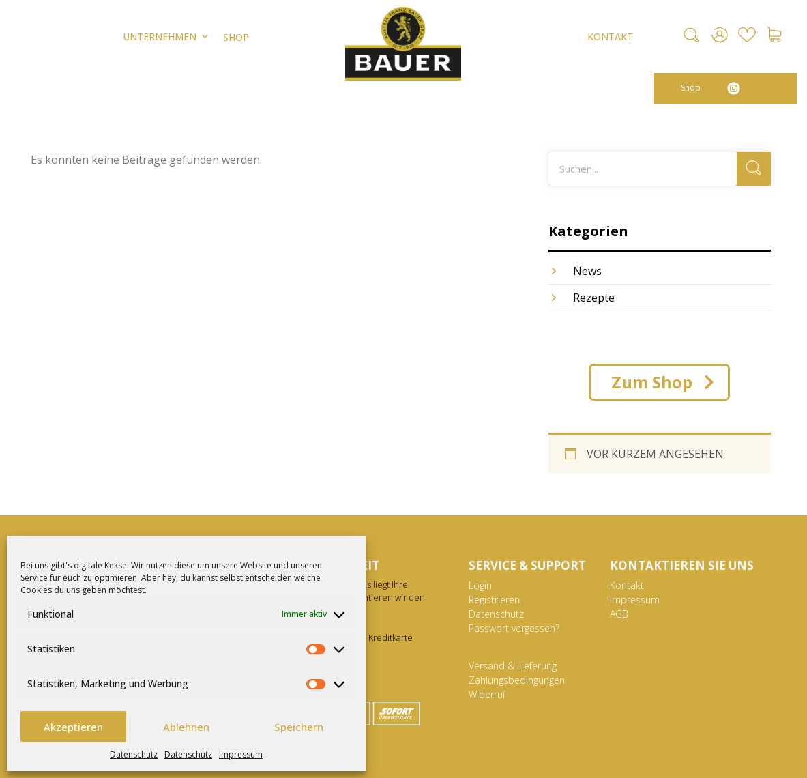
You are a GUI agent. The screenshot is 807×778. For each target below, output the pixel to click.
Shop (691, 87)
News (587, 270)
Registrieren (494, 599)
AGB (619, 613)
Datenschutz (134, 754)
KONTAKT (610, 36)
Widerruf (487, 694)
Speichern (298, 727)
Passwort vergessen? (514, 628)
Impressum (241, 754)
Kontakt (627, 585)
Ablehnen (186, 727)
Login (480, 585)
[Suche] (754, 169)
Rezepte (594, 297)
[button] (691, 35)
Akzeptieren (73, 727)
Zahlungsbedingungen (517, 680)
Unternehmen (166, 36)
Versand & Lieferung (513, 665)
